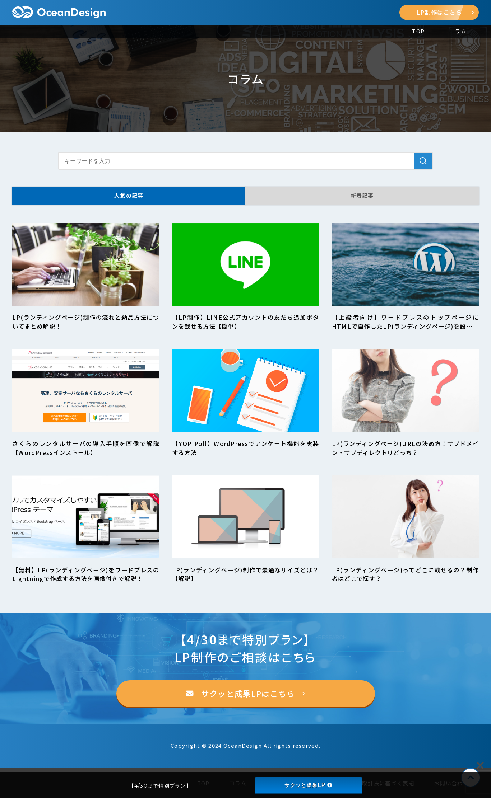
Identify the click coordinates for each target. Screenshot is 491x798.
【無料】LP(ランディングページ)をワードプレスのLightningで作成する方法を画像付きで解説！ (85, 574)
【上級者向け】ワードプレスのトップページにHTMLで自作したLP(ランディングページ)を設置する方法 (405, 326)
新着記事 (362, 195)
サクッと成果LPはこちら (248, 693)
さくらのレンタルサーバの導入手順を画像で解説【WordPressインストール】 (85, 448)
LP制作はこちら (445, 12)
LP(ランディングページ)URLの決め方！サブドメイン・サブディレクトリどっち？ (405, 448)
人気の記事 (128, 195)
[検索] (423, 161)
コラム (458, 31)
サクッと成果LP (308, 785)
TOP (418, 31)
